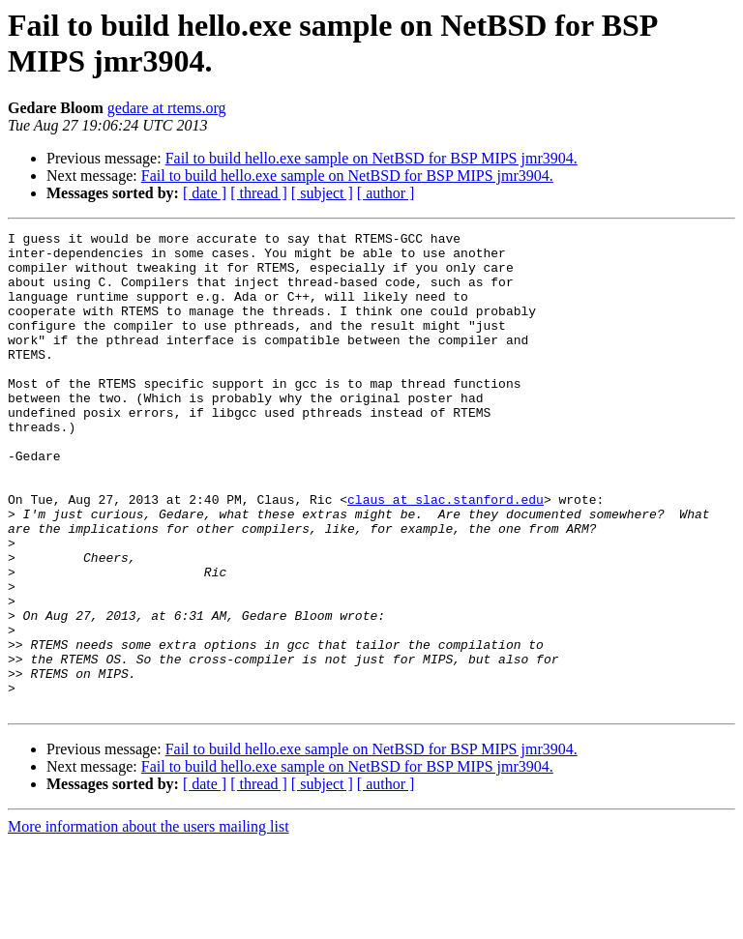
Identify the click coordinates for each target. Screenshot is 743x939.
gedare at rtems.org (166, 108)
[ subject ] (322, 193)
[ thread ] (258, 193)
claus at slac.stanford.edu (445, 554)
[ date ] (204, 193)
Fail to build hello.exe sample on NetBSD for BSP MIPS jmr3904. (371, 158)
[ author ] (386, 193)
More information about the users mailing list (148, 922)
